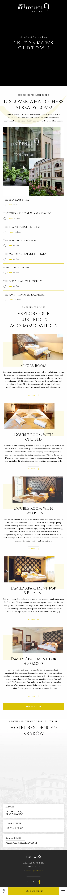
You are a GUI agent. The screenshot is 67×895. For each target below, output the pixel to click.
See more (31, 395)
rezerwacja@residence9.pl (34, 870)
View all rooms (33, 706)
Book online (34, 891)
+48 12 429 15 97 (34, 866)
